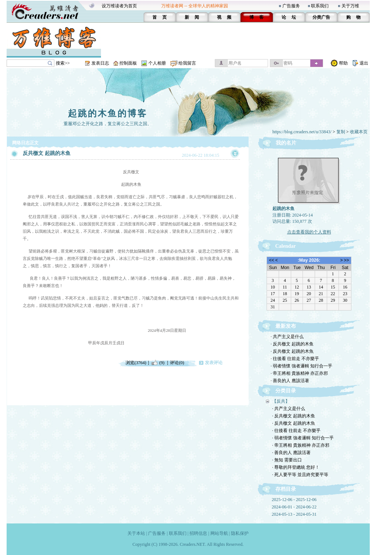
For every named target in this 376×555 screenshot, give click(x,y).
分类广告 (321, 17)
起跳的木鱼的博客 (107, 113)
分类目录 (285, 390)
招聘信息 (198, 533)
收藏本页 (359, 131)
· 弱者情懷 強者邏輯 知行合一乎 (301, 366)
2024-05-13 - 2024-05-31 (294, 514)
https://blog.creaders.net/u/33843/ (302, 131)
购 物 (353, 17)
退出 (363, 63)
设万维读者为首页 (119, 5)
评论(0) (177, 362)
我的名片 (286, 143)
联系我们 (320, 5)
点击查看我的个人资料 (309, 232)
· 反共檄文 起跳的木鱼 (292, 344)
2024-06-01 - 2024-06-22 (294, 506)
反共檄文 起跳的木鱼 (46, 153)
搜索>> (63, 63)
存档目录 (285, 489)
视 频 (224, 17)
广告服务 (291, 5)
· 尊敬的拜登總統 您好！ (295, 467)
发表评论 (214, 362)
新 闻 (192, 17)
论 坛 (289, 17)
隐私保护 (240, 533)
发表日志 (100, 63)
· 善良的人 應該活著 (290, 380)
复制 (340, 131)
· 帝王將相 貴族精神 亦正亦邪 (299, 373)
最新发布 (285, 326)
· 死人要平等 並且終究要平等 (300, 474)
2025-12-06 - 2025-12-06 (294, 499)
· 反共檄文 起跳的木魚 (292, 351)
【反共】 (281, 401)
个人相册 (157, 63)
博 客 (256, 17)
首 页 (159, 17)
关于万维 (350, 5)
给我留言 (187, 63)
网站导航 (219, 533)
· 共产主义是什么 (287, 336)
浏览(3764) (136, 362)
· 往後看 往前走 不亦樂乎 (295, 358)
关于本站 (136, 533)
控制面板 (128, 63)
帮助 (343, 63)
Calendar (285, 246)
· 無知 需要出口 (287, 459)
